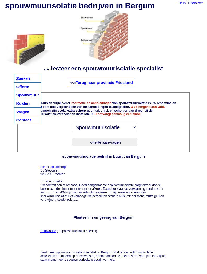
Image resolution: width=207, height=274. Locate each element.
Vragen (22, 111)
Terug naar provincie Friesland (104, 82)
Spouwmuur (27, 95)
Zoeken (23, 78)
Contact (23, 120)
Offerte (22, 86)
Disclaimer (195, 3)
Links (182, 3)
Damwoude (48, 231)
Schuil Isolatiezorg (53, 167)
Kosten (23, 103)
